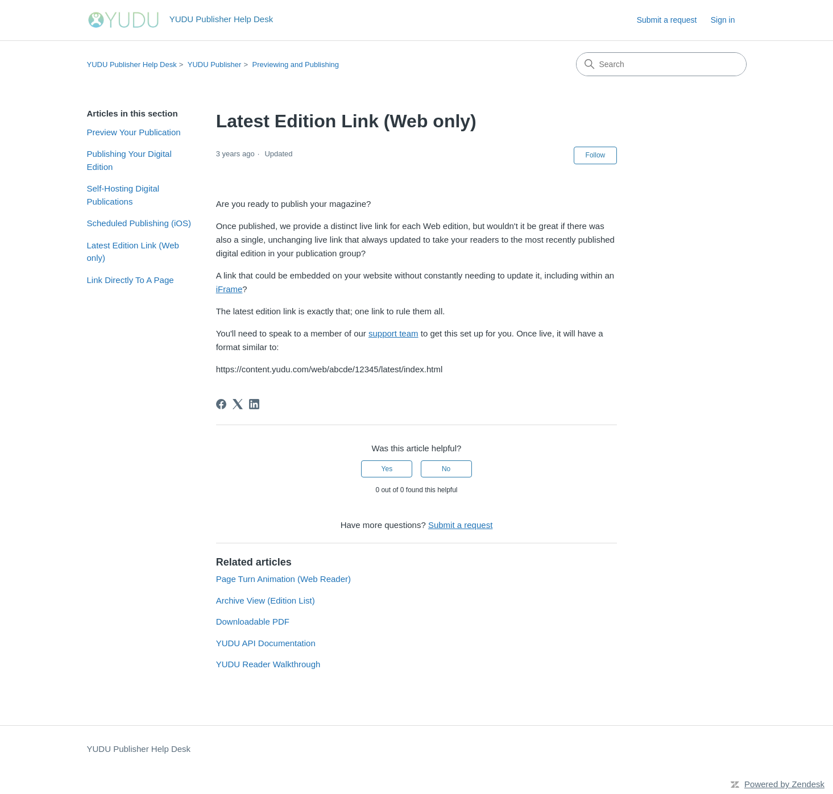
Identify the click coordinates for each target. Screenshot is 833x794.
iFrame (229, 289)
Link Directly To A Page (130, 280)
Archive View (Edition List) (265, 600)
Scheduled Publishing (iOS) (139, 223)
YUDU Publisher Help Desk (132, 64)
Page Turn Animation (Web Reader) (283, 579)
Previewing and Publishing (295, 64)
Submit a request (667, 19)
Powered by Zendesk (784, 784)
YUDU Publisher (215, 64)
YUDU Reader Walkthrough (268, 664)
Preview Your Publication (134, 132)
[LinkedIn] (254, 404)
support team (393, 333)
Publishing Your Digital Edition (129, 160)
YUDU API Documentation (266, 643)
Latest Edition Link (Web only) (133, 251)
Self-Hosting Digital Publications (123, 195)
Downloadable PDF (252, 621)
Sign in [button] (723, 19)
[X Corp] (238, 404)
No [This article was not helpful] (446, 469)
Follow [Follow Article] (596, 155)
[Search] (661, 64)
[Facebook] (221, 404)
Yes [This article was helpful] (387, 469)
